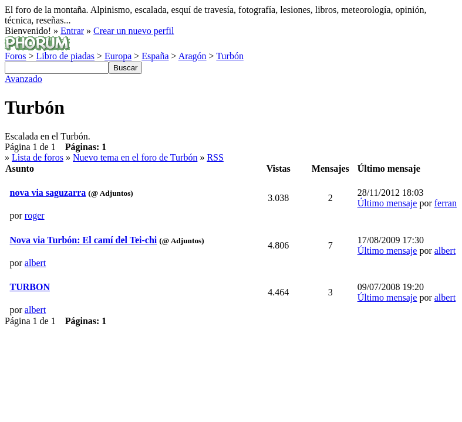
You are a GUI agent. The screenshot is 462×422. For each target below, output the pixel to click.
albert (35, 263)
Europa (117, 56)
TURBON (30, 287)
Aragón (192, 56)
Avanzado (23, 79)
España (154, 56)
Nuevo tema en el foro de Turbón (135, 157)
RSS (215, 157)
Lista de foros (37, 157)
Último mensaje (387, 203)
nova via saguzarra (48, 193)
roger (35, 215)
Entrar (72, 31)
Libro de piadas (65, 56)
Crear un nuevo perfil (133, 31)
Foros (15, 56)
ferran (445, 203)
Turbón (230, 56)
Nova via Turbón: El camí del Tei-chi (83, 240)
